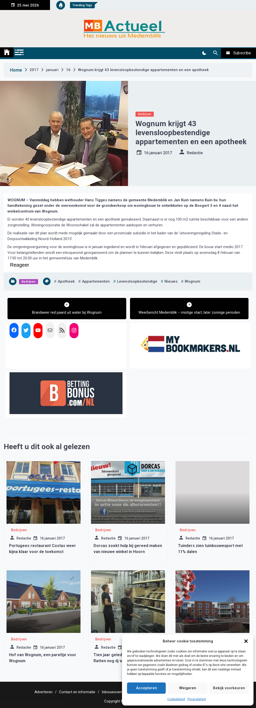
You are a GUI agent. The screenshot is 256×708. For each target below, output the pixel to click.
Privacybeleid (197, 699)
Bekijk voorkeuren (229, 688)
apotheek (66, 281)
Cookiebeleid (176, 699)
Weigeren (187, 688)
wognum (192, 281)
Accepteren (146, 688)
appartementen (96, 281)
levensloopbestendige (137, 281)
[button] (246, 641)
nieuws (171, 281)
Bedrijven (144, 114)
